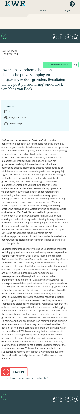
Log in (67, 10)
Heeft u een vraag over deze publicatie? (27, 378)
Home (43, 10)
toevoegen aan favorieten (57, 65)
